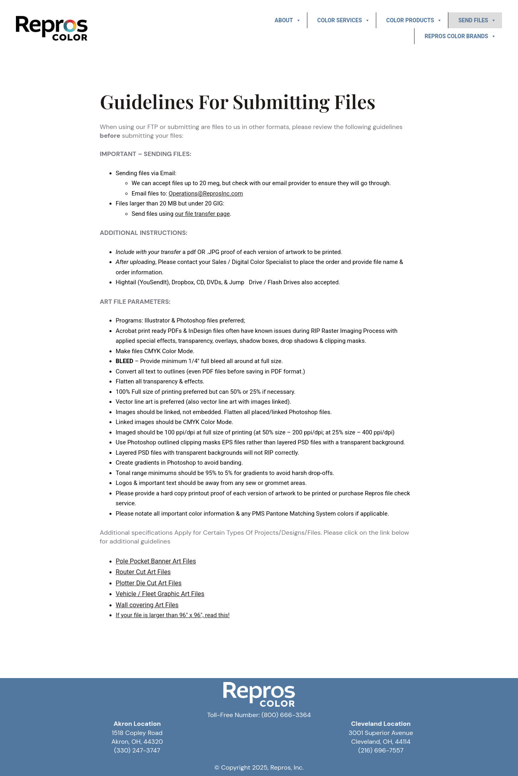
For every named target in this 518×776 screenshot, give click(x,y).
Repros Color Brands (460, 36)
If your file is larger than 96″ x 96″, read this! (173, 615)
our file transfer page (202, 213)
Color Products (414, 20)
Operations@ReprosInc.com (205, 193)
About (288, 20)
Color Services (343, 20)
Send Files (477, 20)
